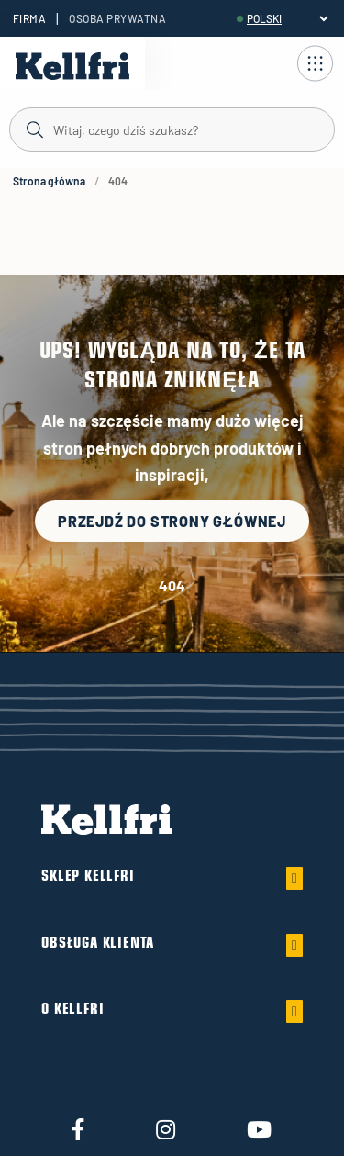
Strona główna (49, 180)
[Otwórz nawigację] (314, 63)
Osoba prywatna (117, 18)
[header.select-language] (287, 18)
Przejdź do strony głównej (172, 521)
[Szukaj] (172, 128)
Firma (29, 18)
